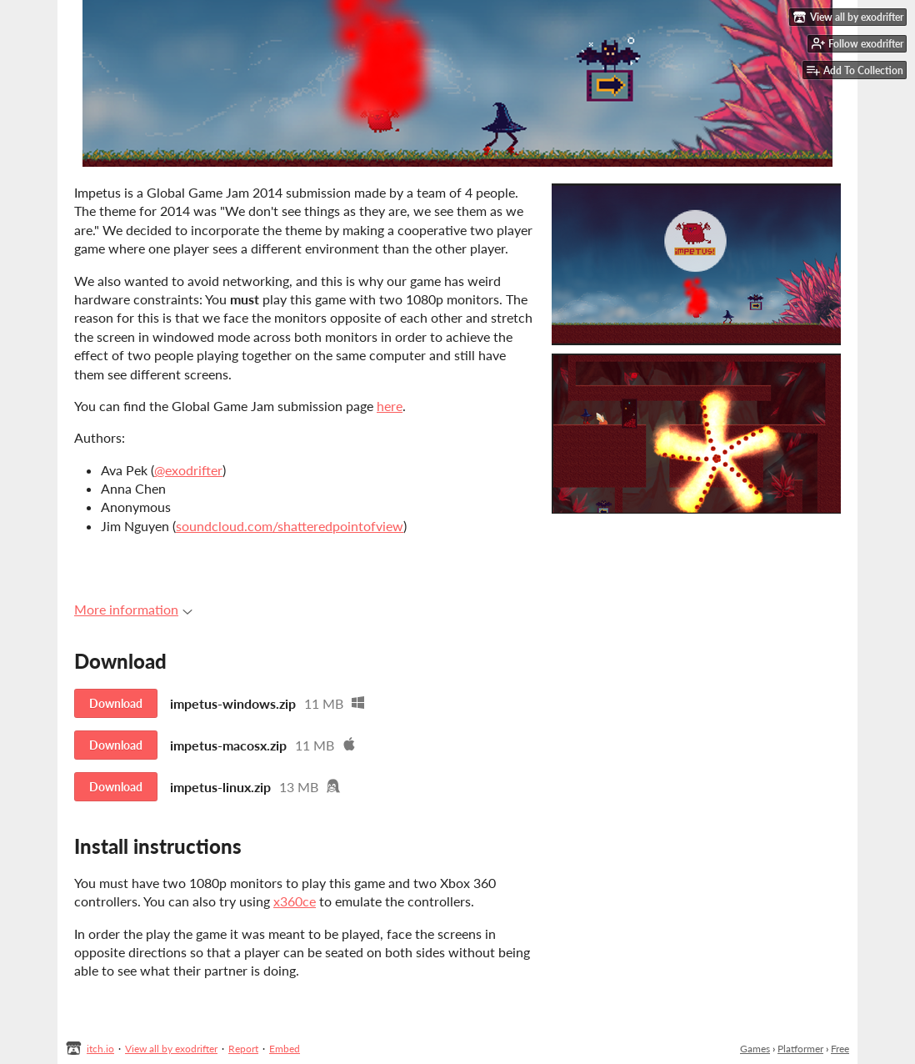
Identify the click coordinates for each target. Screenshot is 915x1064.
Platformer (800, 1048)
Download (115, 703)
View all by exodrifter (171, 1048)
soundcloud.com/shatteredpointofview (289, 526)
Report (243, 1048)
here (389, 406)
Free (840, 1048)
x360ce (294, 901)
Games (755, 1048)
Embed (284, 1048)
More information (133, 609)
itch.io (100, 1048)
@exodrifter (188, 470)
